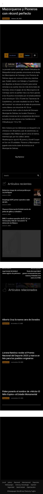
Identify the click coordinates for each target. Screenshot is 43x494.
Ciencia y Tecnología (22, 485)
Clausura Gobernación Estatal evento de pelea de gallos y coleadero (16, 210)
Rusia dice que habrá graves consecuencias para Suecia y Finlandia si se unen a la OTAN (31, 274)
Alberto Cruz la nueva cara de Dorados (21, 319)
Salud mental (20, 487)
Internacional (26, 482)
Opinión (33, 485)
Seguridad (11, 487)
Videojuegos (9, 485)
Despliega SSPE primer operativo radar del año (16, 201)
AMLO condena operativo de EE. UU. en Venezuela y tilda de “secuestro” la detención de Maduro (16, 220)
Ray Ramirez (19, 157)
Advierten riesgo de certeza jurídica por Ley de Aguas (16, 191)
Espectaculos (31, 487)
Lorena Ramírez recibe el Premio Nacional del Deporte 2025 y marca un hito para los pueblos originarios (21, 355)
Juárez (10, 482)
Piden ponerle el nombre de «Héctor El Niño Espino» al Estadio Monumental (21, 393)
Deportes (6, 19)
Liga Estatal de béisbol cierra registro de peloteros (11, 272)
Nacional (17, 482)
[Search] (38, 175)
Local (4, 482)
